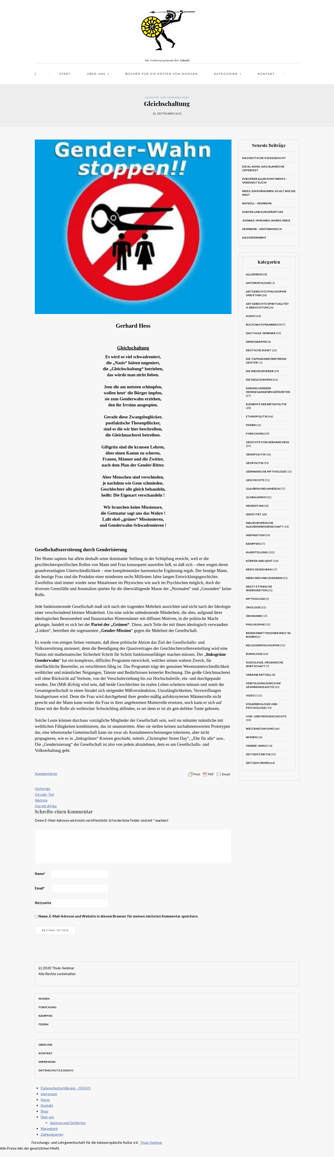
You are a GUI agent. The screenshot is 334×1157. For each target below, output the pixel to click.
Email (40, 888)
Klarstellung (256, 552)
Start (65, 73)
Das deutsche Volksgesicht (264, 158)
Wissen (251, 737)
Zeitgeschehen (257, 763)
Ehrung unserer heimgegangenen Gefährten (268, 390)
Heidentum (254, 505)
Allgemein (254, 274)
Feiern (251, 425)
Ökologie (253, 607)
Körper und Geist (259, 561)
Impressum (47, 1062)
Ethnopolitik (256, 416)
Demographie (256, 341)
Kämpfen (253, 543)
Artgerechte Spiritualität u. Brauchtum (267, 305)
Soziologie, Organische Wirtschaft (264, 664)
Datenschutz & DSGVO (56, 1070)
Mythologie (255, 598)
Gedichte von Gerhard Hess (167, 97)
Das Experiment (254, 237)
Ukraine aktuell (258, 674)
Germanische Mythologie (266, 471)
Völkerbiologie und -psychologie (262, 705)
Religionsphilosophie (263, 645)
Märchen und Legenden (264, 578)
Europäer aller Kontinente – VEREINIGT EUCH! (264, 180)
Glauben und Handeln (263, 488)
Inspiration (255, 535)
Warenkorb (49, 1128)
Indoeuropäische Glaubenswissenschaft (264, 524)
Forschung (255, 433)
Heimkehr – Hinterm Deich (262, 229)
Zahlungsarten (52, 1134)
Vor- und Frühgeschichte (266, 716)
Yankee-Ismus (256, 745)
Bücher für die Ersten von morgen (161, 73)
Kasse (45, 1100)
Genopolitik (255, 454)
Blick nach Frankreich (263, 324)
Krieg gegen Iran (259, 569)
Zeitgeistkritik (258, 754)
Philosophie (255, 624)
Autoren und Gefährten (68, 1123)
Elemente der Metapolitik (266, 404)
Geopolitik (254, 463)
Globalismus (256, 497)
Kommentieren (46, 773)
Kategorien (226, 73)
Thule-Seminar (150, 1142)
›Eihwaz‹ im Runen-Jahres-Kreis (266, 220)
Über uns (96, 73)
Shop (44, 1111)
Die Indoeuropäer (259, 371)
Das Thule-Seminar (260, 333)
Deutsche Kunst (258, 350)
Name (40, 873)
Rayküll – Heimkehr (257, 203)
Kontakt (266, 73)
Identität (253, 514)
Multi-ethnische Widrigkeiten (259, 588)
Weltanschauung (260, 728)
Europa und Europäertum (262, 212)
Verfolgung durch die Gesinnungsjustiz (263, 685)
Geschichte (255, 480)
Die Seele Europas (259, 379)
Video (250, 695)
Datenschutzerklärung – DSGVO (66, 1088)
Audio (250, 316)
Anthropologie (258, 283)
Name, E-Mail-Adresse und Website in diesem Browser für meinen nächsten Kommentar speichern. (118, 916)
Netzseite (43, 903)
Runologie (254, 654)
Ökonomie (254, 616)
